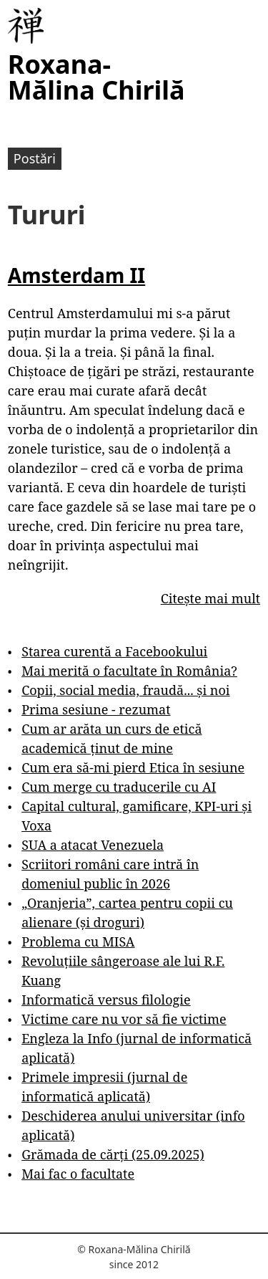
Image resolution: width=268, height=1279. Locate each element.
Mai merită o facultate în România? (129, 670)
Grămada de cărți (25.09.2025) (112, 1154)
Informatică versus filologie (105, 999)
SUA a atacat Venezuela (92, 844)
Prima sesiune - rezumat (95, 709)
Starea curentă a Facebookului (114, 651)
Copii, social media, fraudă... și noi (125, 690)
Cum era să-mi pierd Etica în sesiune (132, 767)
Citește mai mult (210, 598)
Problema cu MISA (77, 941)
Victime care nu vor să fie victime (124, 1018)
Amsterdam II (76, 275)
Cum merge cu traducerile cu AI (118, 786)
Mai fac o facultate (77, 1173)
